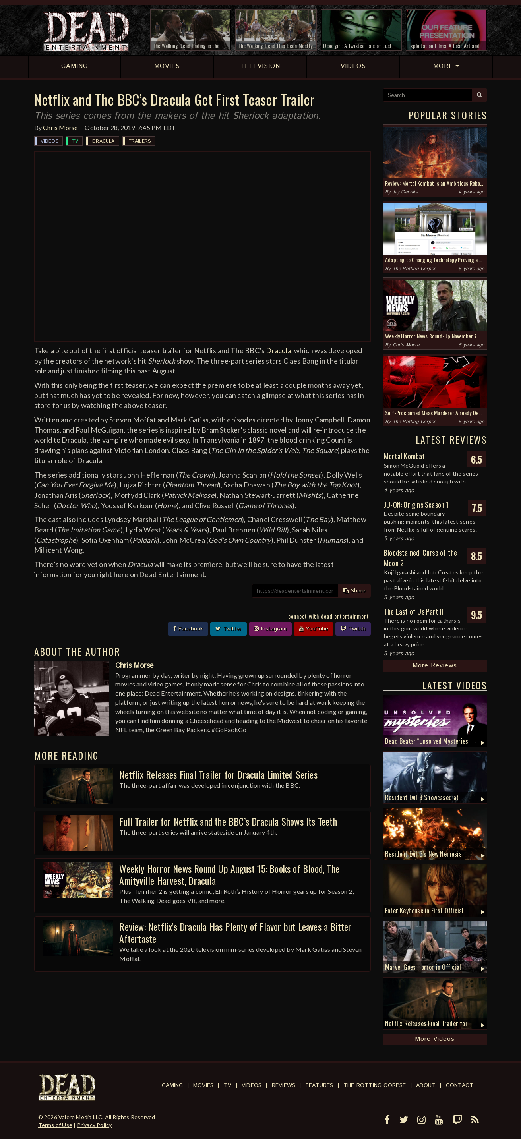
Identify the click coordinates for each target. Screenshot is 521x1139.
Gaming (172, 1085)
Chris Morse (60, 127)
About (426, 1085)
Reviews (283, 1085)
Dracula (103, 141)
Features (319, 1085)
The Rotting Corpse (414, 268)
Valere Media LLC (80, 1117)
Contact (459, 1085)
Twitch (353, 629)
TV (75, 141)
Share (354, 591)
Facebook (188, 629)
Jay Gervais (405, 192)
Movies (203, 1085)
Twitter (228, 629)
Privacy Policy (94, 1125)
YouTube (313, 629)
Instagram (270, 629)
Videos (49, 141)
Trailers (140, 141)
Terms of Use (55, 1125)
